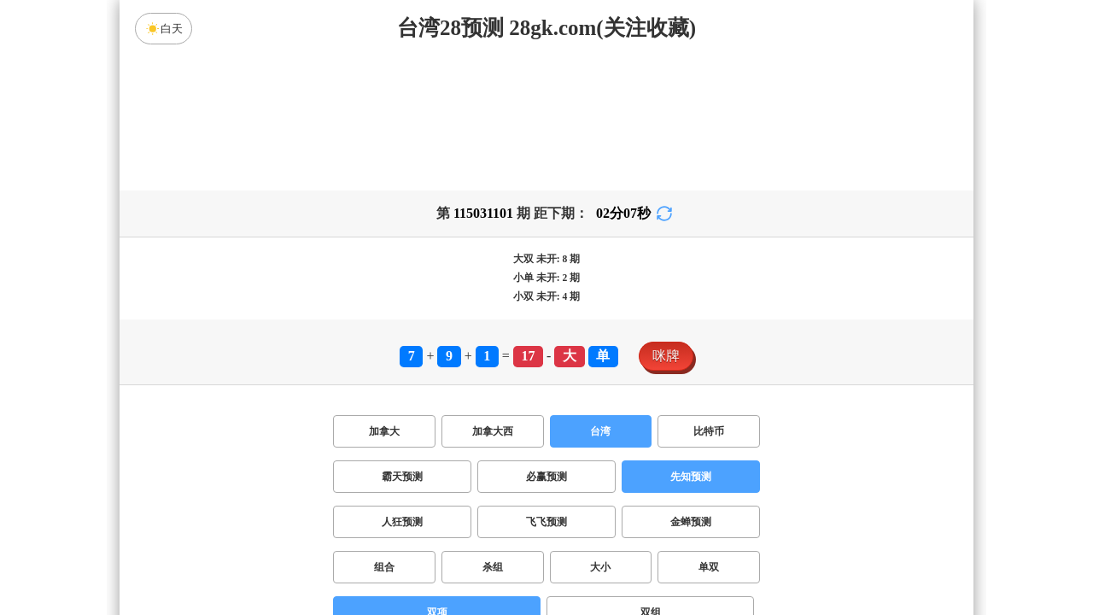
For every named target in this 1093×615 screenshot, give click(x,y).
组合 (384, 567)
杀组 (492, 567)
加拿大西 (492, 431)
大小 (600, 567)
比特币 (708, 431)
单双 (708, 567)
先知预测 (690, 477)
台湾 (600, 431)
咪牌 (666, 355)
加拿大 (384, 431)
